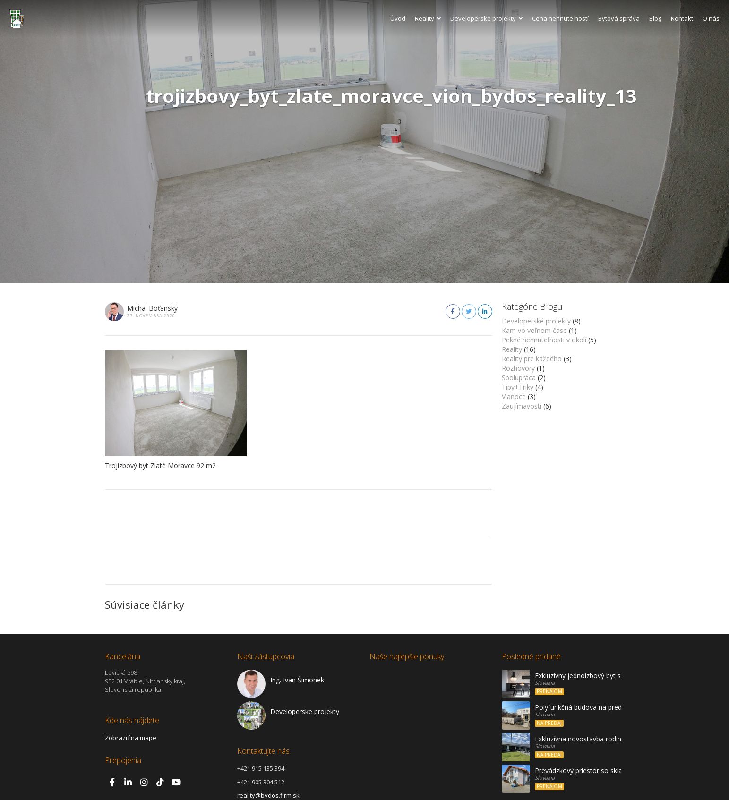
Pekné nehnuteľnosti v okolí (544, 339)
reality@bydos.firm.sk (268, 748)
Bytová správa (619, 18)
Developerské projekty (536, 320)
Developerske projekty (486, 18)
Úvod (397, 18)
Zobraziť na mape (130, 690)
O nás (711, 18)
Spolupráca (519, 377)
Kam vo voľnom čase (534, 330)
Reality (428, 18)
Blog (655, 18)
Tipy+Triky (517, 387)
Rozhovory (518, 368)
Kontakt (682, 18)
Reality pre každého (532, 358)
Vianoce (514, 396)
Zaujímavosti (521, 405)
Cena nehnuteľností (560, 18)
